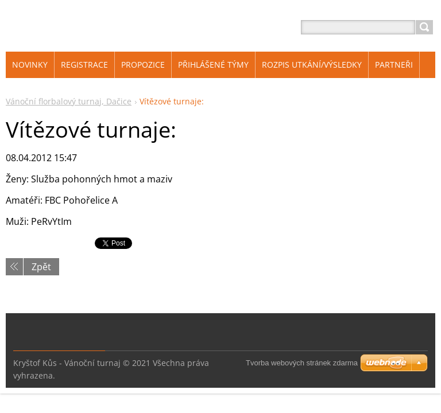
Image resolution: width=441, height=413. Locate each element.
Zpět (41, 266)
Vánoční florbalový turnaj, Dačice (68, 101)
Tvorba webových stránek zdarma (302, 363)
